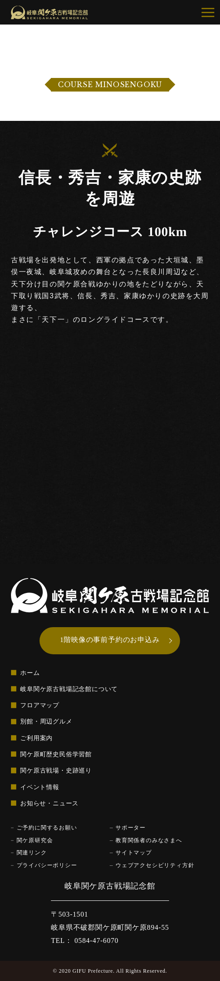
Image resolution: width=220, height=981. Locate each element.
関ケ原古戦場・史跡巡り (56, 770)
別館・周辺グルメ (46, 721)
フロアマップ (39, 705)
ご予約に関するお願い (47, 828)
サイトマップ (133, 853)
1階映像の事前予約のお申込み (110, 639)
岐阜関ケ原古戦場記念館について (69, 688)
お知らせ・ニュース (49, 803)
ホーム (30, 672)
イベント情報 (39, 786)
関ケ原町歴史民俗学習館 (56, 754)
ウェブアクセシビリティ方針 (154, 865)
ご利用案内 (36, 737)
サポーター (130, 828)
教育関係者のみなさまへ (148, 840)
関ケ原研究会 (35, 840)
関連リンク (32, 853)
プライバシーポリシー (47, 865)
